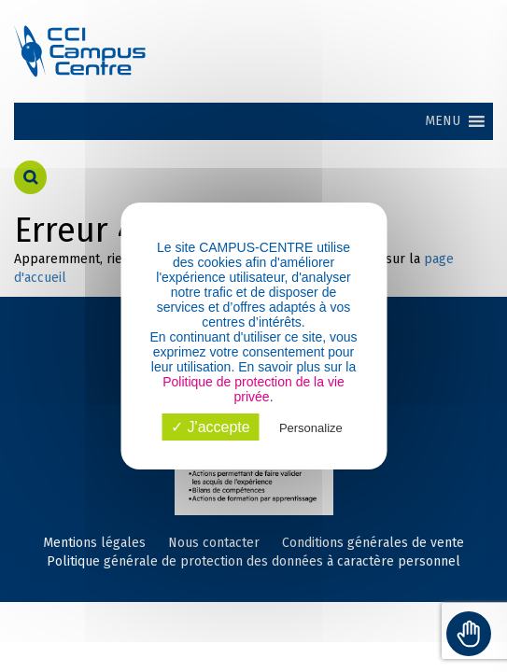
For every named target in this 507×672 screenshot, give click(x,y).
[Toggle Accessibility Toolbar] (468, 633)
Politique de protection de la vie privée (253, 389)
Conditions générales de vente (373, 543)
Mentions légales (94, 543)
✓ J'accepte (210, 427)
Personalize (311, 428)
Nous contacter (214, 543)
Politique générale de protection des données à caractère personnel (253, 561)
